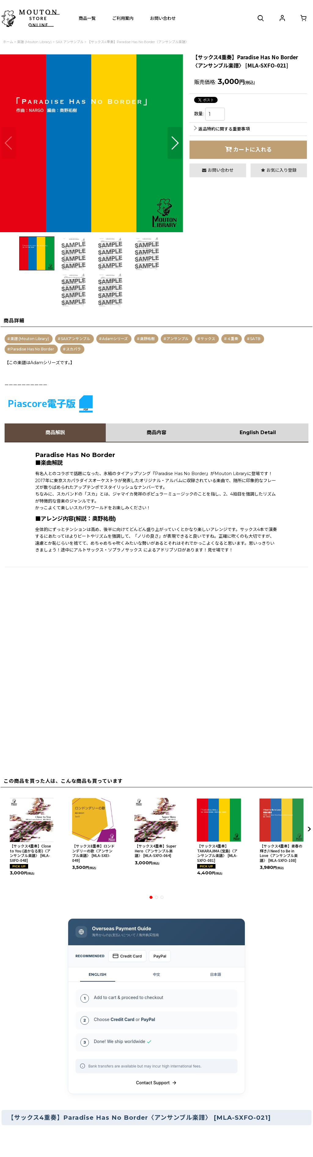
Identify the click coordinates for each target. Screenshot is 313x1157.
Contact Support (156, 1083)
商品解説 (55, 432)
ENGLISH (97, 974)
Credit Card (127, 956)
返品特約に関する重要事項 (222, 129)
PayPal (159, 956)
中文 (156, 974)
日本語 (215, 974)
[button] (261, 18)
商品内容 (156, 432)
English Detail (258, 432)
